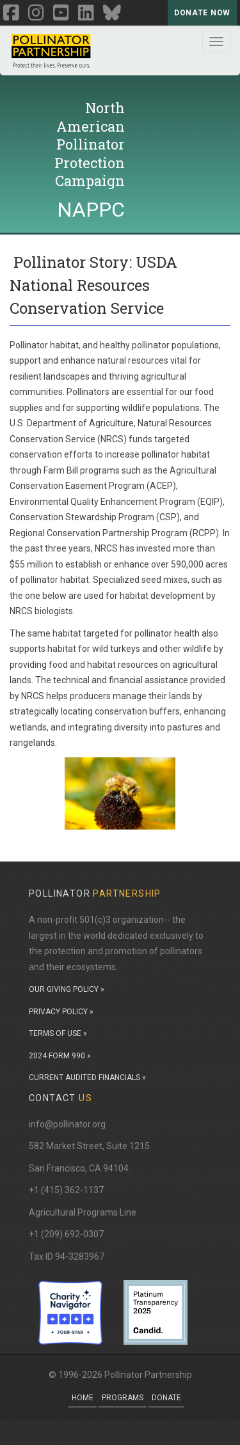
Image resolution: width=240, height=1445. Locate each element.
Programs (122, 1397)
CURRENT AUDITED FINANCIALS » (87, 1077)
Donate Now (202, 12)
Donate (166, 1397)
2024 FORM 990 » (60, 1055)
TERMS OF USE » (58, 1033)
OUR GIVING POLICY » (66, 989)
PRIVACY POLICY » (61, 1011)
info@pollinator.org (67, 1124)
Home (82, 1397)
